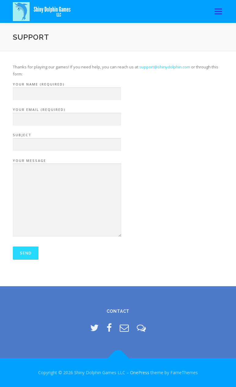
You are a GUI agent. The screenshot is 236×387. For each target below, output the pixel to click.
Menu (218, 11)
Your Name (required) (67, 89)
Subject (67, 140)
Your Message (67, 198)
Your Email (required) (67, 114)
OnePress (139, 372)
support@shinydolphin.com (164, 67)
